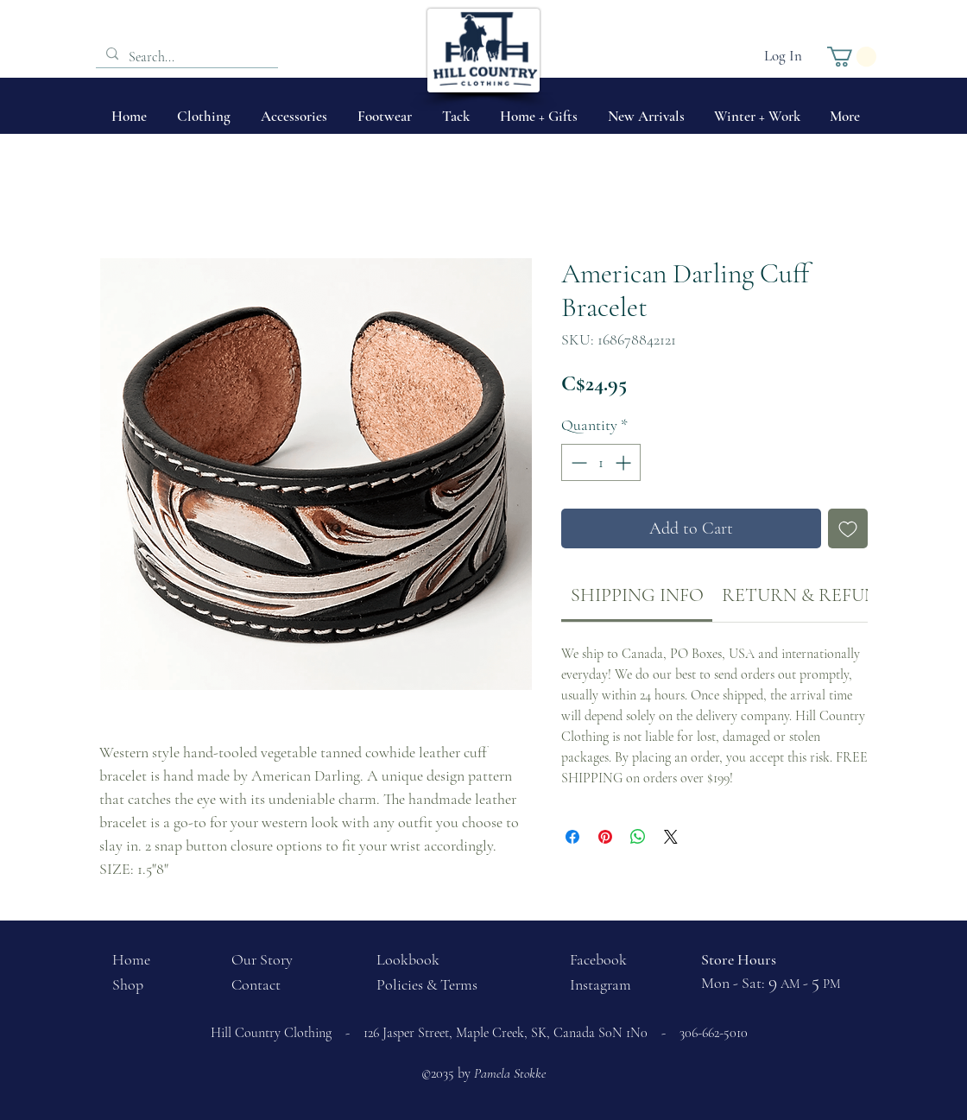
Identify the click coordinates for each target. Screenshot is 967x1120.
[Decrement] (577, 462)
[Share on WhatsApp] (638, 836)
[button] (851, 56)
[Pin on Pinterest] (605, 836)
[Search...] (185, 57)
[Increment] (624, 462)
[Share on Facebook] (572, 836)
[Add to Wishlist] (848, 528)
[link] (637, 595)
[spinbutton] (601, 462)
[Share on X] (670, 836)
